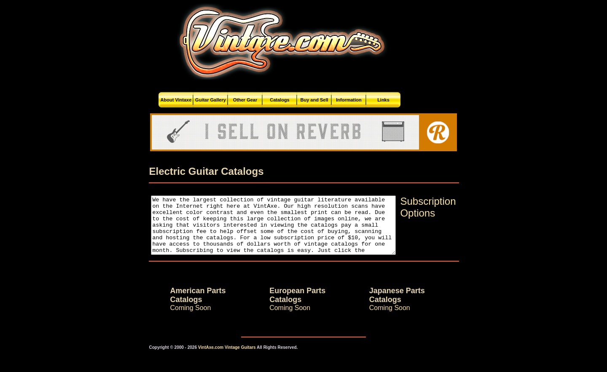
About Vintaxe (176, 99)
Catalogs (279, 99)
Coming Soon (175, 319)
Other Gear (245, 99)
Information (349, 99)
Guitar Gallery (210, 99)
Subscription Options (442, 207)
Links (383, 99)
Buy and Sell (314, 99)
